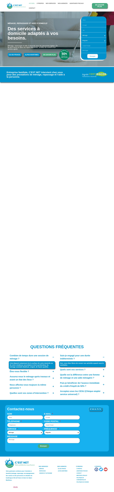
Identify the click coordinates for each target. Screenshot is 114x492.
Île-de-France (62, 468)
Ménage (41, 468)
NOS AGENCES (63, 3)
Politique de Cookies (83, 482)
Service (12, 429)
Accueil (32, 3)
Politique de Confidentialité (81, 479)
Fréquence (51, 429)
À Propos (40, 3)
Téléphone (13, 422)
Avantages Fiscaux (77, 3)
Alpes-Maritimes (62, 471)
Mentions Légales (82, 475)
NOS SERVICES (51, 3)
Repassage (42, 471)
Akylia (15, 487)
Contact (32, 8)
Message (12, 437)
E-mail (48, 414)
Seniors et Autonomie (45, 473)
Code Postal (51, 422)
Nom (9, 414)
